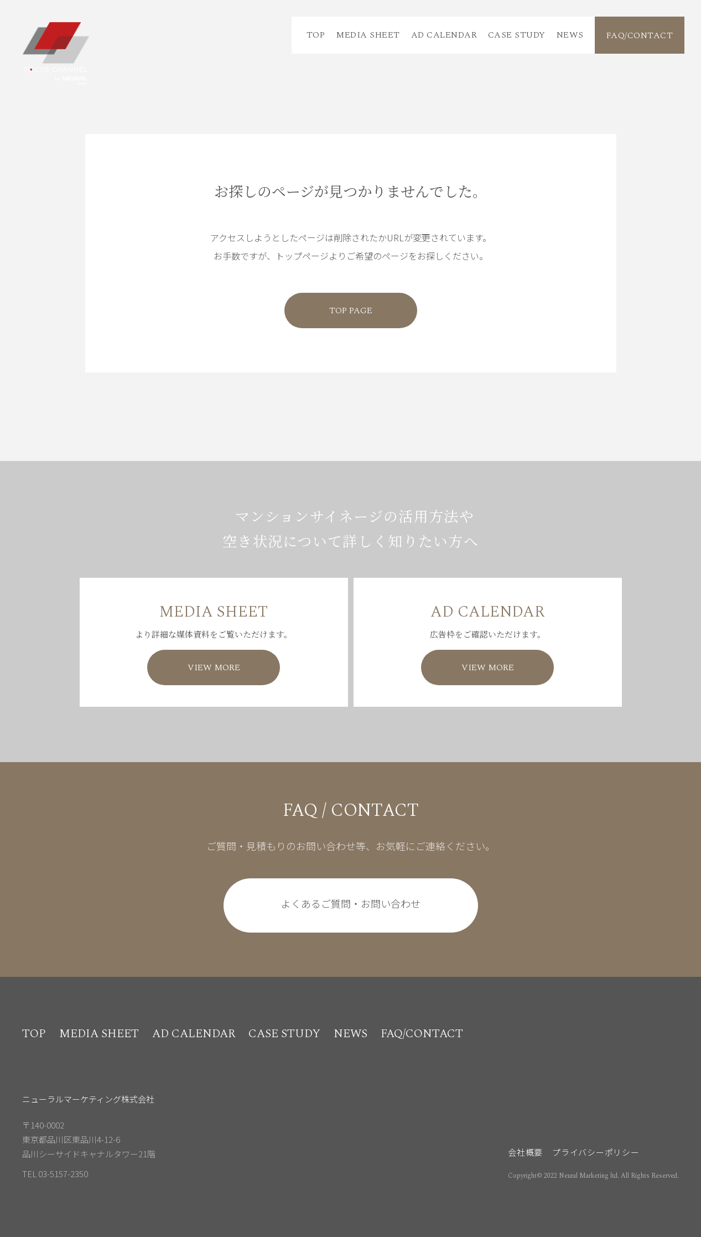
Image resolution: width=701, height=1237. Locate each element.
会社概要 (525, 1152)
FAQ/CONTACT (639, 35)
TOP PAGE (350, 310)
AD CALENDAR (444, 35)
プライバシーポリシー (596, 1152)
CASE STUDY (517, 35)
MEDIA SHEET (367, 35)
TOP (316, 35)
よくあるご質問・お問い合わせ (350, 903)
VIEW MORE (214, 667)
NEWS (570, 35)
